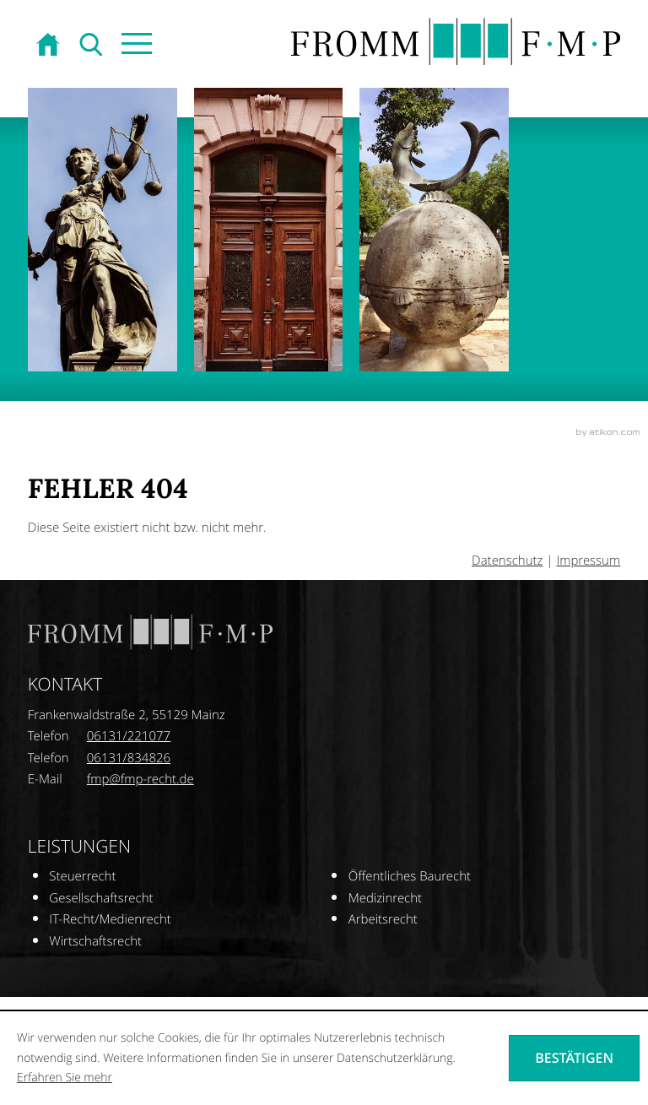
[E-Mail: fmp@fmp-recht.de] (140, 779)
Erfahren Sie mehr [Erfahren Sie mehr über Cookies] (64, 1078)
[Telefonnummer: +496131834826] (128, 759)
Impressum (588, 560)
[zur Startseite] (49, 45)
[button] (135, 45)
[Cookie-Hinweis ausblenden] (574, 1058)
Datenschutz (507, 560)
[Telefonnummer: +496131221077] (128, 737)
